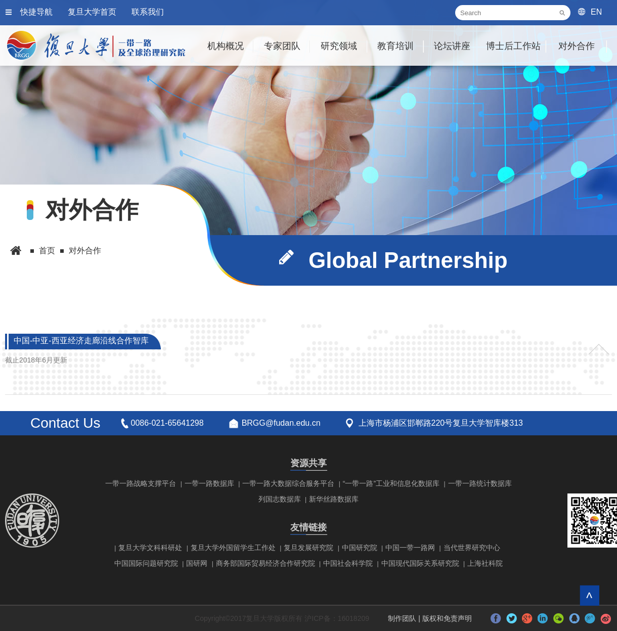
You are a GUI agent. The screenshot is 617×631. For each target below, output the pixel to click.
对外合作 (576, 46)
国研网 (196, 563)
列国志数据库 (279, 499)
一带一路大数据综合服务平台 (288, 483)
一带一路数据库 (209, 483)
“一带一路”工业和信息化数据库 (391, 483)
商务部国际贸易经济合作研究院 (265, 563)
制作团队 (402, 618)
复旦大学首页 (92, 12)
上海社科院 (485, 563)
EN (596, 12)
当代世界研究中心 (472, 548)
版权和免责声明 (447, 618)
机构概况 (225, 46)
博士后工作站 (513, 46)
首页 (47, 250)
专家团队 (282, 46)
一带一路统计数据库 (480, 483)
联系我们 (147, 12)
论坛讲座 (452, 46)
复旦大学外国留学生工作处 (233, 548)
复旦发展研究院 (308, 548)
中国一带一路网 (410, 548)
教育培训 (395, 46)
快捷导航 (36, 12)
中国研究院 (359, 548)
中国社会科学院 (348, 563)
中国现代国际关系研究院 (420, 563)
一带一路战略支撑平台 (140, 483)
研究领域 (339, 46)
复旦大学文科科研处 (150, 548)
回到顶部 (589, 595)
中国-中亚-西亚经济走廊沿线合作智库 (78, 341)
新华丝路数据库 (334, 499)
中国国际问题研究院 (146, 563)
